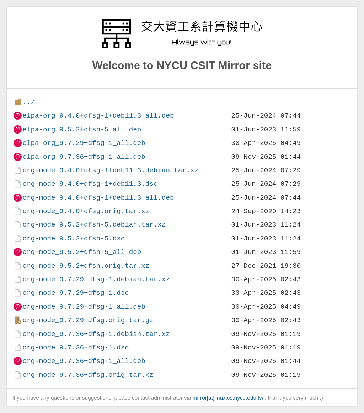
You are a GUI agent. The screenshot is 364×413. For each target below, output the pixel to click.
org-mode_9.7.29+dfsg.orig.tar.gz (87, 320)
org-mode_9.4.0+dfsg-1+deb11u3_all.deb (98, 197)
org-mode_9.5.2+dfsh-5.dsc (73, 238)
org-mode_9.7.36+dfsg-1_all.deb (83, 361)
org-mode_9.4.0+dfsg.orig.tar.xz (85, 211)
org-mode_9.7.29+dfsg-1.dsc (75, 293)
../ (28, 102)
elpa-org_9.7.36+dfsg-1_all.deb (83, 157)
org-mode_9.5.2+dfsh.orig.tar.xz (85, 266)
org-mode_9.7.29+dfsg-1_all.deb (83, 306)
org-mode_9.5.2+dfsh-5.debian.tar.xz (94, 224)
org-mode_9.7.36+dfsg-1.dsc (75, 347)
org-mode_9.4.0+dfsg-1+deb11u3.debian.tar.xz (110, 170)
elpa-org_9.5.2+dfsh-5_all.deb (81, 129)
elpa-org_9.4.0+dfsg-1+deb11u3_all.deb (98, 115)
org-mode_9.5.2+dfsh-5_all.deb (81, 252)
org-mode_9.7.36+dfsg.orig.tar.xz (87, 375)
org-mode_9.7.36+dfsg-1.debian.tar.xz (96, 334)
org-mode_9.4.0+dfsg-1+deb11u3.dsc (89, 184)
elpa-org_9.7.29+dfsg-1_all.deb (83, 143)
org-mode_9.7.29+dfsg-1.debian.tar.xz (96, 279)
